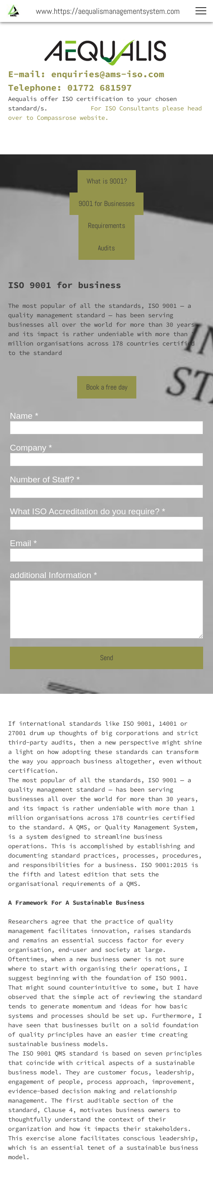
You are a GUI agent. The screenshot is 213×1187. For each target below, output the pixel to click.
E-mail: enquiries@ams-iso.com (86, 73)
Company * (31, 447)
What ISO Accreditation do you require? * (87, 511)
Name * (24, 415)
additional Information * (53, 575)
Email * (23, 543)
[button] (201, 11)
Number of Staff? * (45, 479)
